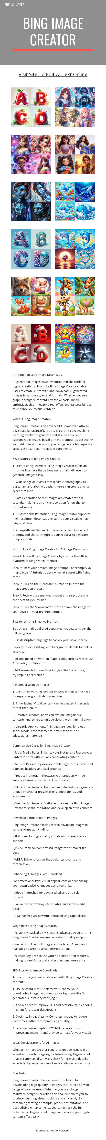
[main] (53, 32)
